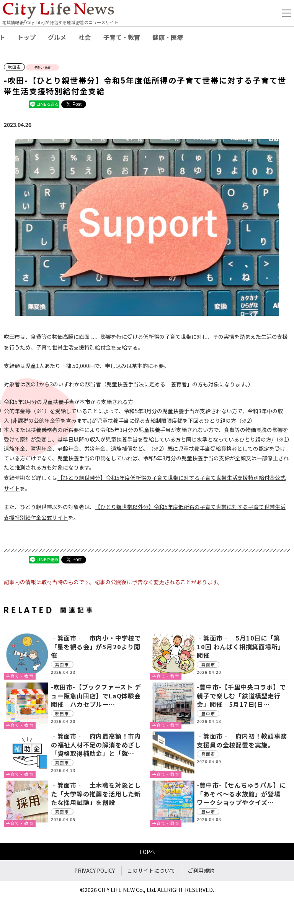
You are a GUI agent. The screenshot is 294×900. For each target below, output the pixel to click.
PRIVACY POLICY (94, 870)
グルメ (57, 37)
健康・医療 (167, 37)
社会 (84, 37)
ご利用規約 (201, 870)
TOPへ (147, 852)
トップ (26, 37)
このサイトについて (151, 870)
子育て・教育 (121, 37)
